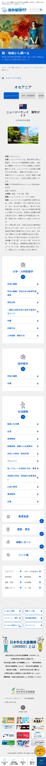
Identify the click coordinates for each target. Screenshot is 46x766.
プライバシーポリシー (12, 698)
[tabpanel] (23, 135)
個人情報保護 (28, 698)
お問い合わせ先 (10, 702)
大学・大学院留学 (28, 96)
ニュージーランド (11, 96)
